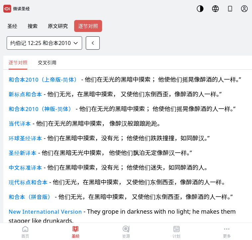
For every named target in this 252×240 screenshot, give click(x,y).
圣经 (12, 26)
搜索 (33, 26)
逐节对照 (88, 26)
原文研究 (58, 26)
